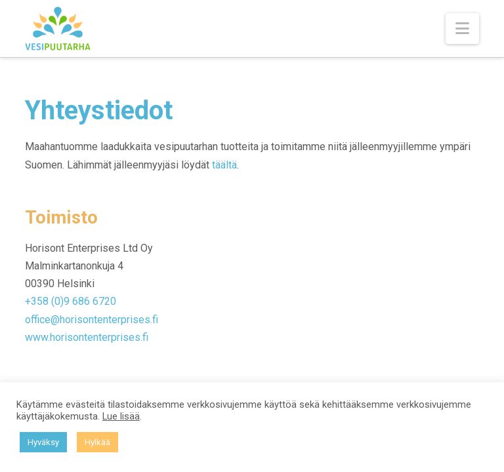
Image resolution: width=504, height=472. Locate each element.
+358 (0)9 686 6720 (70, 301)
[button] (462, 28)
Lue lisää (121, 416)
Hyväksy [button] (43, 442)
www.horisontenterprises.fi (86, 337)
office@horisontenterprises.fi (91, 319)
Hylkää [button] (97, 442)
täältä (224, 165)
